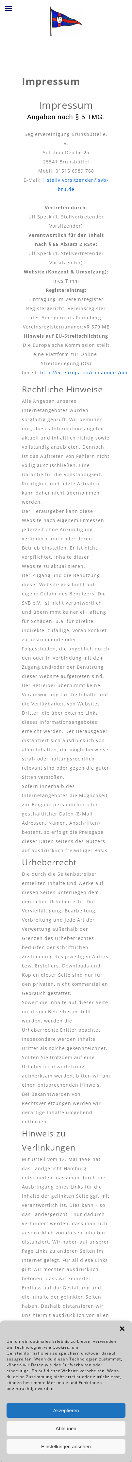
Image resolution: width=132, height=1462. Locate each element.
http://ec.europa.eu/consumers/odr (84, 372)
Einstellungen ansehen (66, 1446)
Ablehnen (66, 1428)
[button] (122, 1328)
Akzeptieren (66, 1410)
